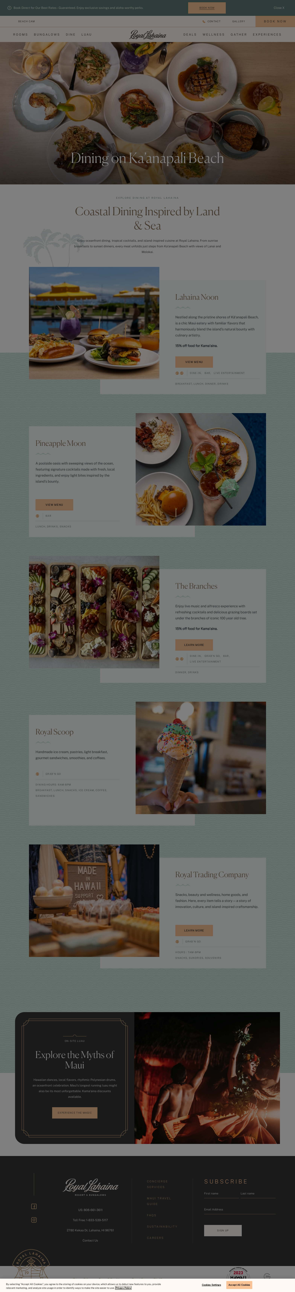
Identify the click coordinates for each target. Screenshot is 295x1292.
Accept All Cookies (239, 1285)
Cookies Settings (211, 1285)
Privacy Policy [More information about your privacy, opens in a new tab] (123, 1288)
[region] (147, 1285)
